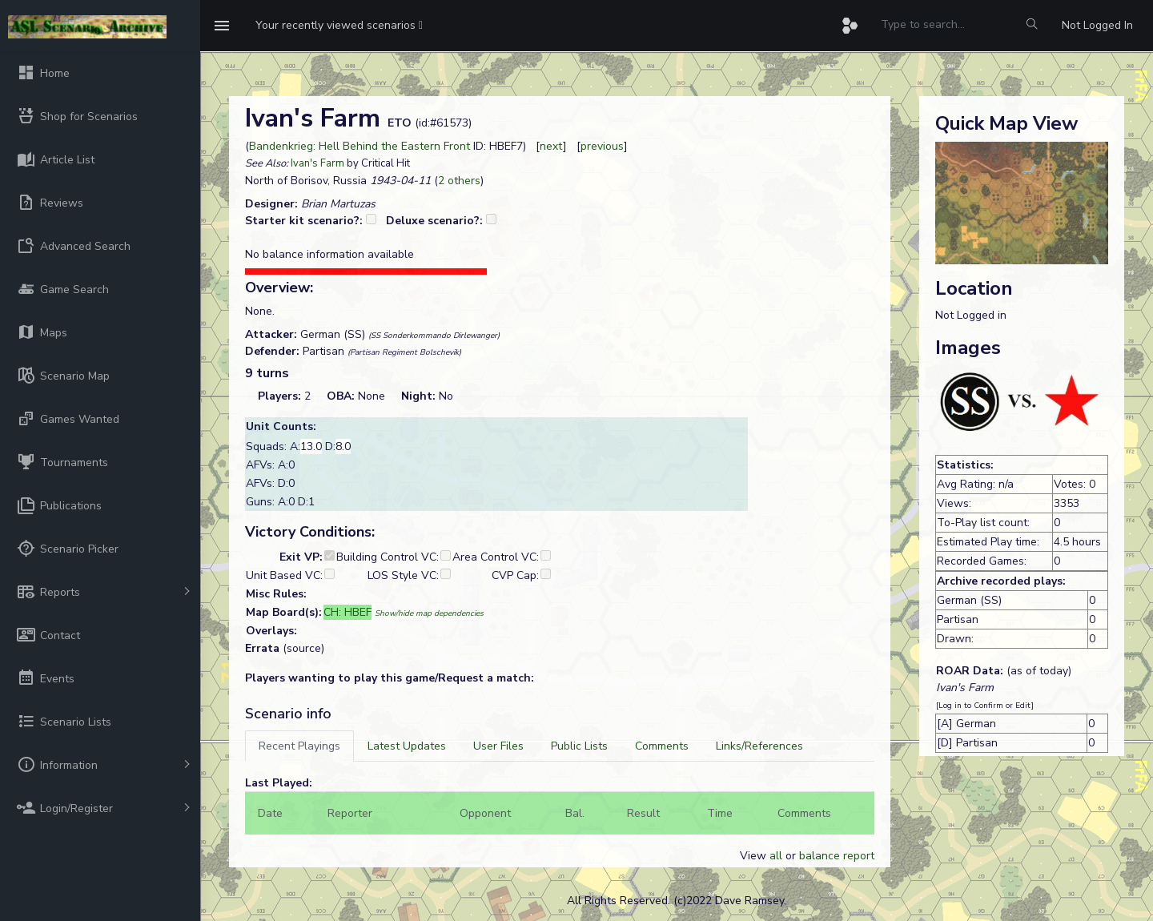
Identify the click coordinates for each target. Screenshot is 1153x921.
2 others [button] (459, 180)
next (551, 146)
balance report (836, 855)
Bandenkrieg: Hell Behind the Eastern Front (359, 146)
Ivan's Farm (317, 163)
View (754, 855)
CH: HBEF (347, 612)
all (775, 855)
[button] (339, 25)
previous (602, 146)
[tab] (299, 746)
